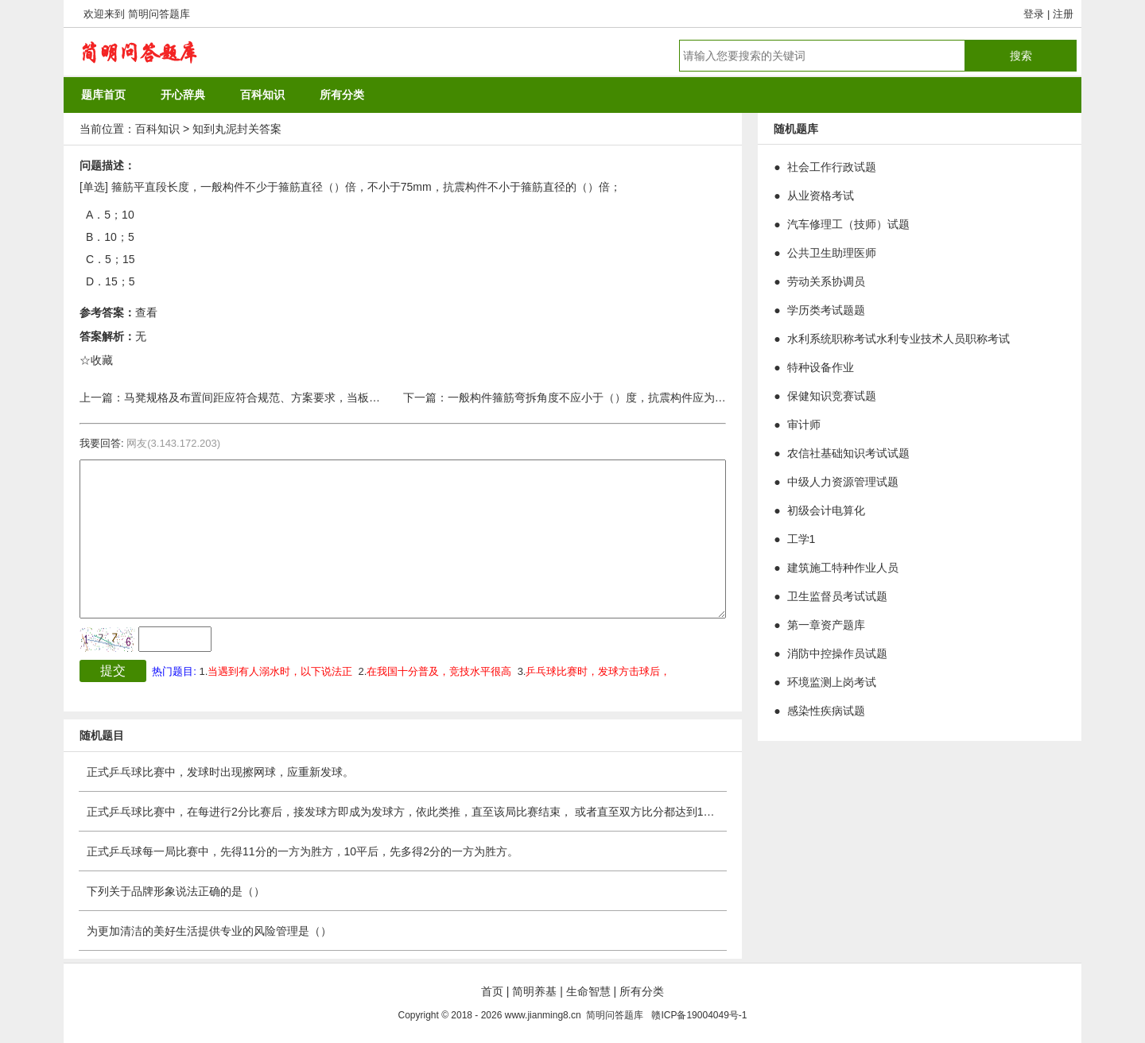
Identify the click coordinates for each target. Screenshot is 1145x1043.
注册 (1063, 14)
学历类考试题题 (826, 310)
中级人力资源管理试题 (843, 481)
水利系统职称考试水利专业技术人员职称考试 (898, 338)
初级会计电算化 (826, 510)
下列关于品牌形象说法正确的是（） (176, 891)
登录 (1033, 14)
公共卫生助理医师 (831, 252)
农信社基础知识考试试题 (848, 453)
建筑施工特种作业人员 (843, 567)
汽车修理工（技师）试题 (848, 224)
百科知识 (157, 128)
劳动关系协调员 (826, 281)
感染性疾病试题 (826, 710)
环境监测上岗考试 (831, 682)
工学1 (801, 539)
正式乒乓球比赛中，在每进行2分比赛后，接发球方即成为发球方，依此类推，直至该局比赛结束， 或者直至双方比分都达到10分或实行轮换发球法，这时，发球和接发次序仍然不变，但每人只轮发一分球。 (593, 811)
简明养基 (534, 991)
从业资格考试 (820, 195)
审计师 (804, 424)
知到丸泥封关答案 (236, 128)
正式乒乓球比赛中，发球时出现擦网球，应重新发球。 (220, 772)
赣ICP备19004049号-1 (699, 1015)
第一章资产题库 (826, 624)
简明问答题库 (159, 14)
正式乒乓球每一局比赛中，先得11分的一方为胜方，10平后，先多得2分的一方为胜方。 (302, 851)
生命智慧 (588, 991)
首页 (492, 991)
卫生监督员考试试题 (837, 596)
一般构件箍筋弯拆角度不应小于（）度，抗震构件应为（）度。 (603, 397)
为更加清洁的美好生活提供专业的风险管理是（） (209, 931)
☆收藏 (96, 360)
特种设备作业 (820, 367)
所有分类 (641, 991)
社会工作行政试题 (831, 167)
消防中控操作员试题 (837, 653)
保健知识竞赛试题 (831, 396)
